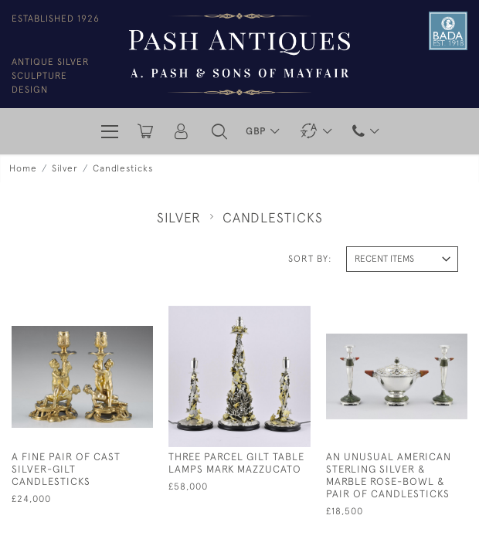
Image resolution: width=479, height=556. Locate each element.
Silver (65, 168)
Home (23, 168)
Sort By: (310, 258)
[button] (219, 131)
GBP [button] (257, 131)
